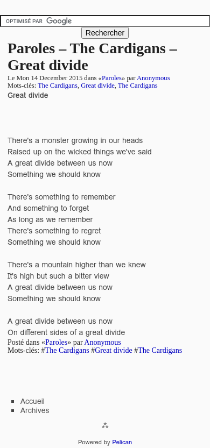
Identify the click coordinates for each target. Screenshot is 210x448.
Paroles (112, 78)
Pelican (122, 442)
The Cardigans (58, 85)
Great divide (98, 85)
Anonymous (153, 78)
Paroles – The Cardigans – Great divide (92, 56)
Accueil (32, 401)
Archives (35, 410)
